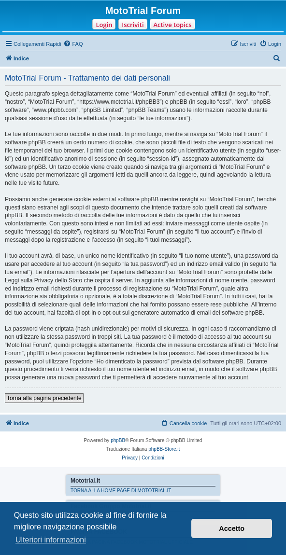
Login (104, 24)
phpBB (118, 440)
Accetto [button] (231, 528)
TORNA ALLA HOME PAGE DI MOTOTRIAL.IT (121, 490)
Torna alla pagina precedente (44, 398)
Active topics (172, 24)
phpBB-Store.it (164, 449)
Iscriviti (132, 24)
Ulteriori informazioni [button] (50, 540)
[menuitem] (73, 44)
